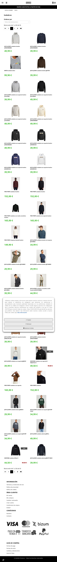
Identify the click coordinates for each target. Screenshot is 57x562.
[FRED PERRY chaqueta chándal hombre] (15, 232)
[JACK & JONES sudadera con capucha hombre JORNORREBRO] (41, 110)
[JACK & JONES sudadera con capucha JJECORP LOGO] (41, 401)
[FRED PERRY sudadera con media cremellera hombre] (15, 207)
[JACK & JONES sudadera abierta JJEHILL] (41, 425)
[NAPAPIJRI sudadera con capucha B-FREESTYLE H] (41, 353)
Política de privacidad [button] (12, 487)
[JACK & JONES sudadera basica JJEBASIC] (15, 401)
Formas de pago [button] (11, 546)
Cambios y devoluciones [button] (13, 551)
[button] (28, 2)
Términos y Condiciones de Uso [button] (15, 484)
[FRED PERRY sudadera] (41, 377)
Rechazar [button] (28, 324)
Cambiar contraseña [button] (12, 500)
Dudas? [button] (9, 507)
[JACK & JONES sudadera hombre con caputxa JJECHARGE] (41, 232)
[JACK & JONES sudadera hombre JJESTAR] (41, 62)
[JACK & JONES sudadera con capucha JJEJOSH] (15, 353)
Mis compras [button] (10, 498)
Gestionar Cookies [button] (28, 328)
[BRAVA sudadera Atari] (15, 62)
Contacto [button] (9, 516)
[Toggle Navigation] (54, 2)
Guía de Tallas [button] (10, 553)
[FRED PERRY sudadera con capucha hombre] (41, 207)
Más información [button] (22, 312)
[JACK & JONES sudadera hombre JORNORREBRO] (15, 38)
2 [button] (14, 28)
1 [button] (11, 28)
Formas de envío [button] (11, 548)
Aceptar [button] (28, 320)
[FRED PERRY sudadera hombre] (15, 183)
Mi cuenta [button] (9, 495)
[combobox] (17, 22)
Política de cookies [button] (12, 489)
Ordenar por (8, 19)
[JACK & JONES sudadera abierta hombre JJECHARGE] (15, 280)
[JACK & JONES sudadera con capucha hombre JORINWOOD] (41, 135)
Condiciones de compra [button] (13, 505)
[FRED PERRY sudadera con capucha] (15, 377)
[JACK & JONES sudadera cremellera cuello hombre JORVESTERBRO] (41, 280)
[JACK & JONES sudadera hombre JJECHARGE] (15, 256)
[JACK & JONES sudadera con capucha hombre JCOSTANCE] (41, 86)
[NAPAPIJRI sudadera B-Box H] (15, 449)
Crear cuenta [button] (10, 503)
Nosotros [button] (9, 513)
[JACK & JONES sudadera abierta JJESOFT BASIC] (41, 449)
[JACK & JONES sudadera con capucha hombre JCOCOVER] (15, 86)
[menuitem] (28, 484)
